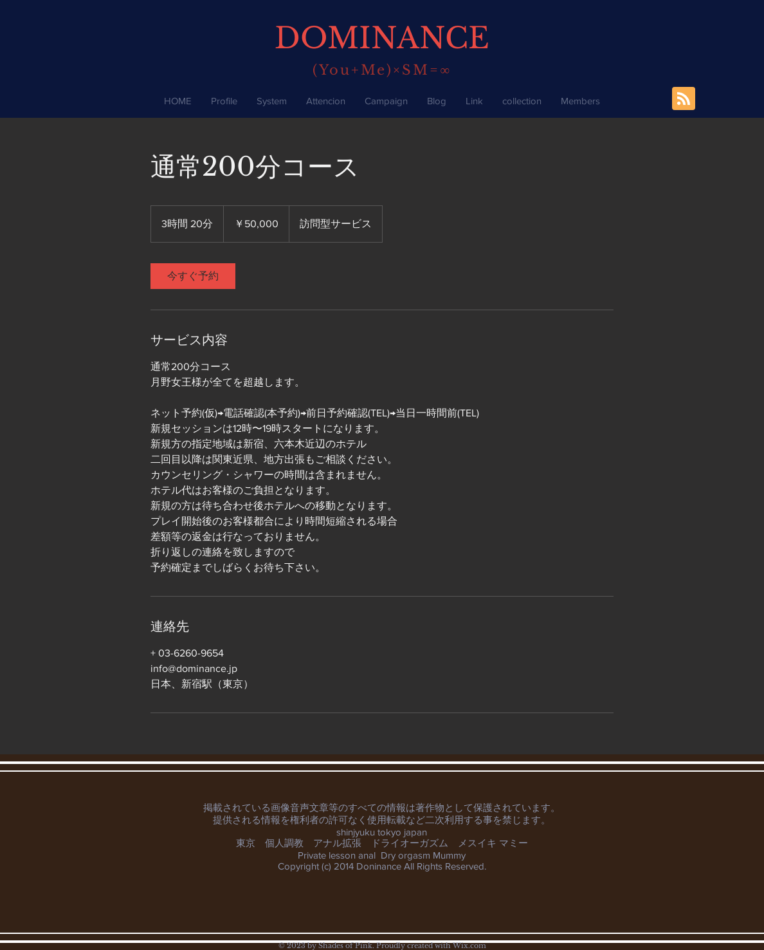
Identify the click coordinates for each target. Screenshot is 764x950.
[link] (192, 276)
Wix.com (469, 945)
